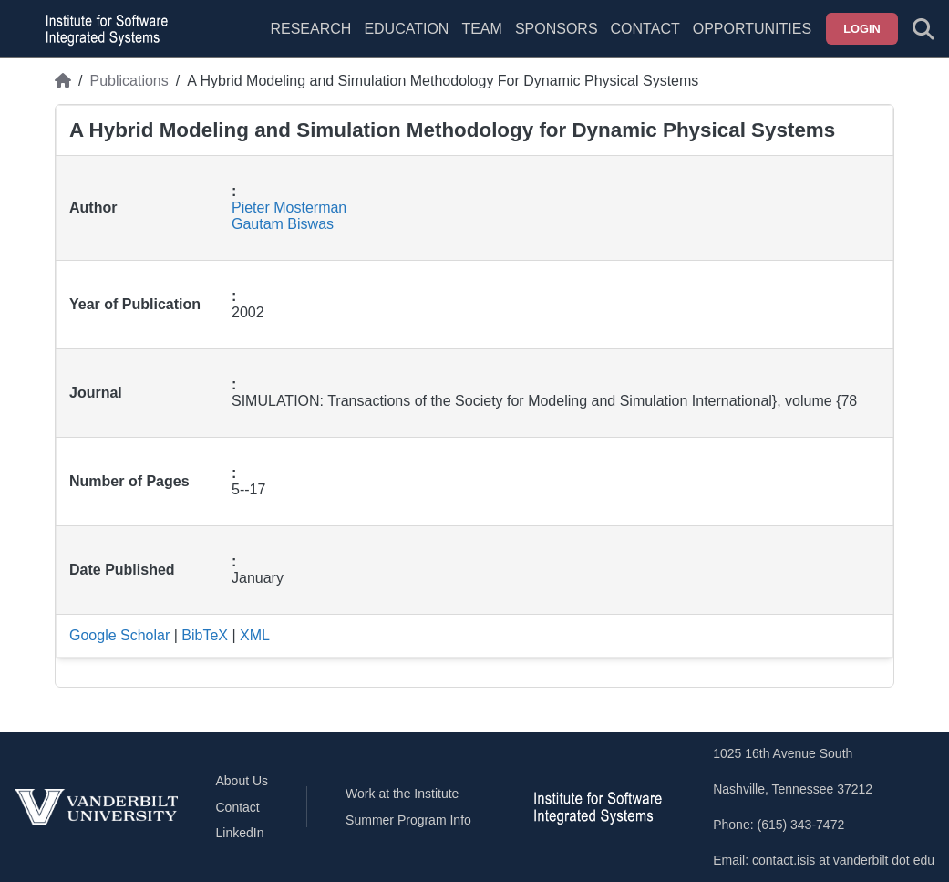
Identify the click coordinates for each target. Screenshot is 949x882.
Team (481, 28)
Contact (645, 28)
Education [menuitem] (406, 28)
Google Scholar (119, 635)
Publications (128, 80)
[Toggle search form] (923, 29)
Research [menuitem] (310, 28)
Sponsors (556, 28)
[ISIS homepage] (102, 29)
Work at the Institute (402, 793)
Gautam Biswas (283, 224)
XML (255, 635)
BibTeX (204, 635)
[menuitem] (481, 40)
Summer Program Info (408, 820)
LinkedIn (240, 832)
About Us (242, 780)
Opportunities (752, 28)
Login (862, 29)
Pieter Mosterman (289, 207)
